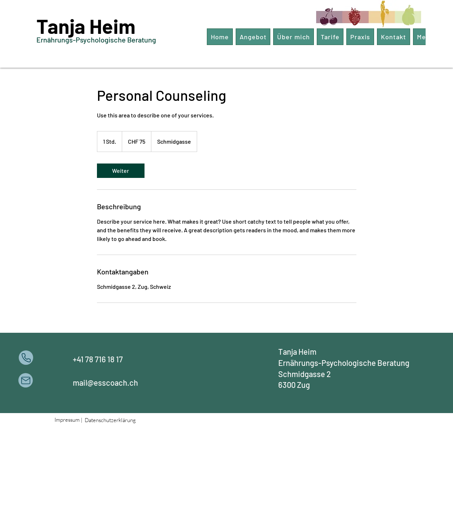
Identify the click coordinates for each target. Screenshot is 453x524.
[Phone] (26, 357)
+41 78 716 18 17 (98, 359)
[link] (121, 171)
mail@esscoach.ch (105, 382)
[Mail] (25, 380)
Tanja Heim (86, 26)
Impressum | (68, 419)
